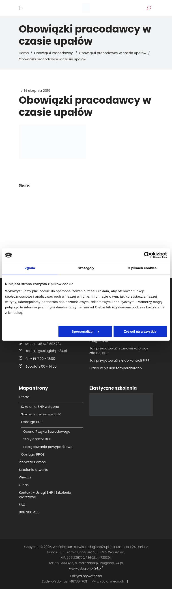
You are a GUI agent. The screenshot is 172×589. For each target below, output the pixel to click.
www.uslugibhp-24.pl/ (86, 568)
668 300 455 (29, 512)
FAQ (22, 504)
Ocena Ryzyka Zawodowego (46, 431)
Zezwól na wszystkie (140, 331)
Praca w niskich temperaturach (115, 368)
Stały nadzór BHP (37, 439)
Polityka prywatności (86, 576)
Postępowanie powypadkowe (47, 446)
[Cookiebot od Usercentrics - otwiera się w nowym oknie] (147, 255)
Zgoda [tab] (30, 268)
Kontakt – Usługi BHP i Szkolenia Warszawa (45, 494)
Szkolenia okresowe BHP (41, 414)
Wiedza (25, 477)
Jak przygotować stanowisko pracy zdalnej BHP (118, 350)
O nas (23, 484)
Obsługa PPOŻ (33, 454)
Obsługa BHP (32, 421)
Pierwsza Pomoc (32, 462)
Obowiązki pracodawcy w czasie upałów (112, 52)
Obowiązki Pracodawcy (53, 52)
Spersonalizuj (85, 331)
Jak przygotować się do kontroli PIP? (119, 360)
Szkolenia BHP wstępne (40, 406)
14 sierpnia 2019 (37, 90)
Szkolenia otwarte (33, 469)
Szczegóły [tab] (86, 268)
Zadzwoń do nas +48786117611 (64, 581)
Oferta (24, 397)
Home (24, 52)
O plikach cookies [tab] (142, 268)
